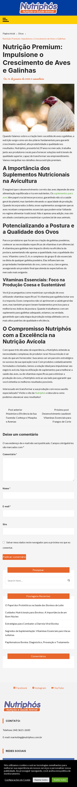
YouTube (57, 687)
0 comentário (37, 79)
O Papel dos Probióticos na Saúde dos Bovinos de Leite (34, 605)
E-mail (7, 506)
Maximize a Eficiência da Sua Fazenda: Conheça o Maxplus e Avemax (21, 417)
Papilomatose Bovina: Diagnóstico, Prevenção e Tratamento (37, 642)
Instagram (39, 687)
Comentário (10, 454)
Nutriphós (40, 392)
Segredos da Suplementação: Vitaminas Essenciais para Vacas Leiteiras (37, 632)
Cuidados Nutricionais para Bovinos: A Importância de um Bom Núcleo (36, 614)
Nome (6, 488)
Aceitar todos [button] (60, 780)
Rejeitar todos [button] (41, 780)
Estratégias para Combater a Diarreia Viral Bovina (32, 623)
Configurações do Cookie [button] (17, 780)
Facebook (20, 687)
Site (5, 524)
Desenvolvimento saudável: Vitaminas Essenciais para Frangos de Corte (56, 417)
